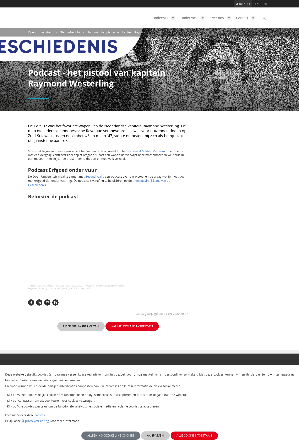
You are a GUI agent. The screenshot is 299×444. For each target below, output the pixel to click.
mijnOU (243, 4)
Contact (246, 18)
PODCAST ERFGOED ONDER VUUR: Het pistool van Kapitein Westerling (89, 286)
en (257, 4)
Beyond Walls (94, 176)
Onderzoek (193, 18)
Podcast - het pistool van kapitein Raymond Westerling (125, 32)
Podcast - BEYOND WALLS (41, 286)
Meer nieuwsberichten (81, 326)
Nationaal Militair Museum (146, 151)
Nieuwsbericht (70, 32)
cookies (40, 415)
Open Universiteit (40, 32)
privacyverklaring (37, 421)
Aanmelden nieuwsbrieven (132, 326)
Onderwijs (164, 18)
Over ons (221, 18)
